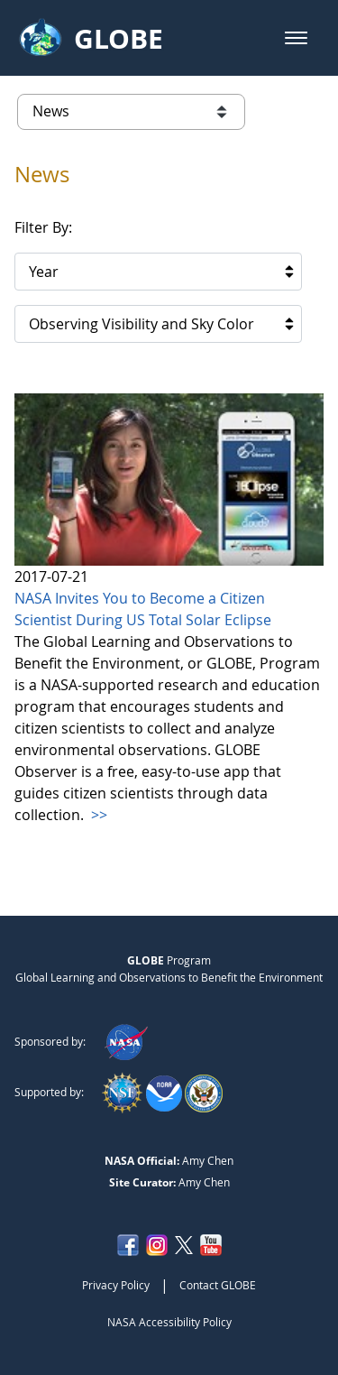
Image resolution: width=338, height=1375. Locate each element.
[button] (296, 37)
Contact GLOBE (217, 1285)
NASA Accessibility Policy (169, 1322)
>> (97, 815)
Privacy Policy (116, 1285)
